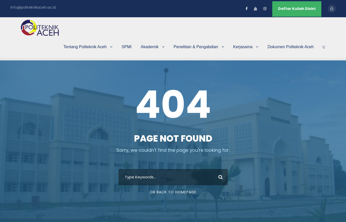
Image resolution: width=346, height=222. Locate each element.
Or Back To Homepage (173, 192)
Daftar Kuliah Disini (296, 8)
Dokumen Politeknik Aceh (290, 47)
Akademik (149, 47)
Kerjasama (242, 47)
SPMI (126, 47)
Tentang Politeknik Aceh (85, 47)
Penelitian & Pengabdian (196, 47)
